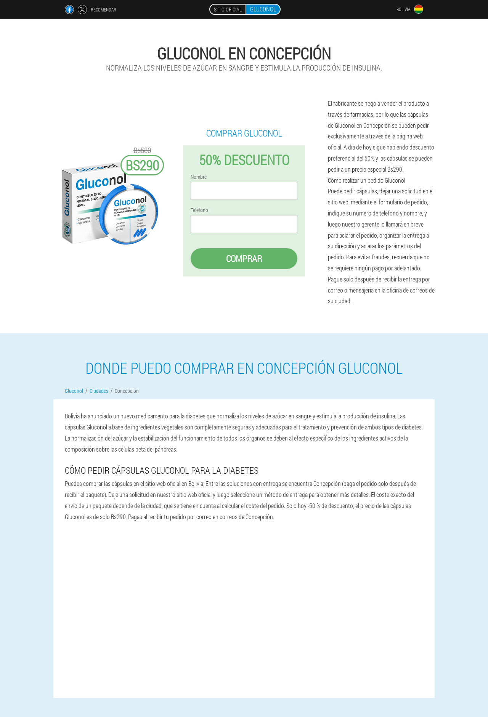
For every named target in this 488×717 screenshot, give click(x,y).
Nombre (199, 177)
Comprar (244, 258)
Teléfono (199, 210)
